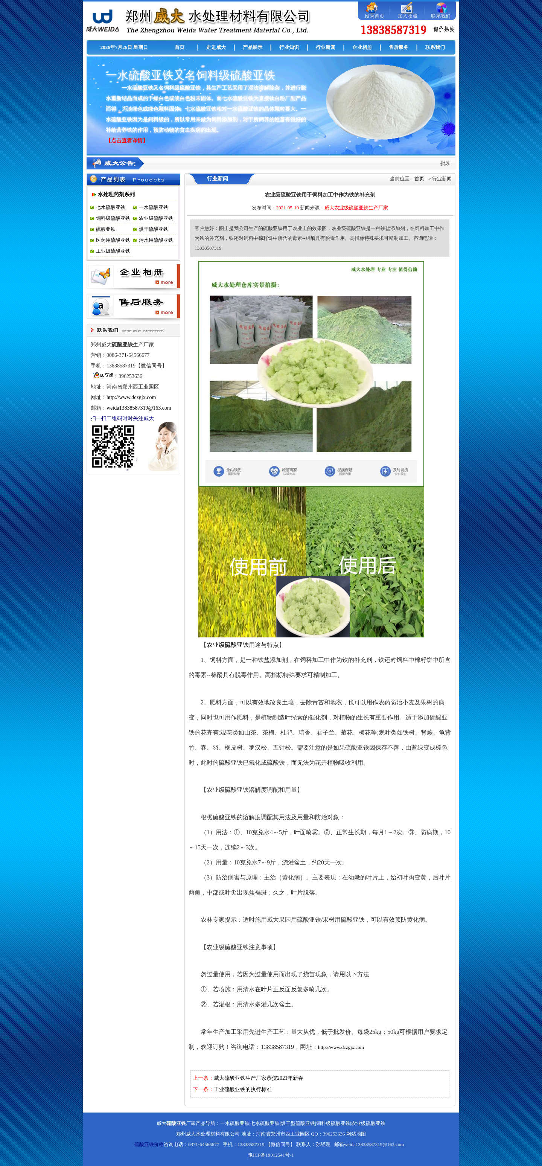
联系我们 (441, 16)
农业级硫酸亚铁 (156, 218)
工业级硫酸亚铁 (113, 251)
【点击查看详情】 (127, 140)
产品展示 (252, 47)
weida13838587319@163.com (139, 408)
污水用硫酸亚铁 (156, 240)
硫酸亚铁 (106, 229)
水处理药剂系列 (116, 194)
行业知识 (289, 47)
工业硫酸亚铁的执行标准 (243, 1089)
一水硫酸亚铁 (153, 207)
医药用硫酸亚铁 (113, 240)
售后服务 (398, 47)
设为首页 (374, 16)
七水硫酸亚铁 (110, 207)
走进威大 (216, 47)
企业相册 (362, 47)
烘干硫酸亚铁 (153, 229)
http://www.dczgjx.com (131, 397)
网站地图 (356, 1134)
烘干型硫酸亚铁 (298, 1123)
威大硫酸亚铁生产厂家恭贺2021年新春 (258, 1078)
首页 (179, 47)
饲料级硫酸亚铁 (113, 218)
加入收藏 (407, 16)
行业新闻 (325, 47)
